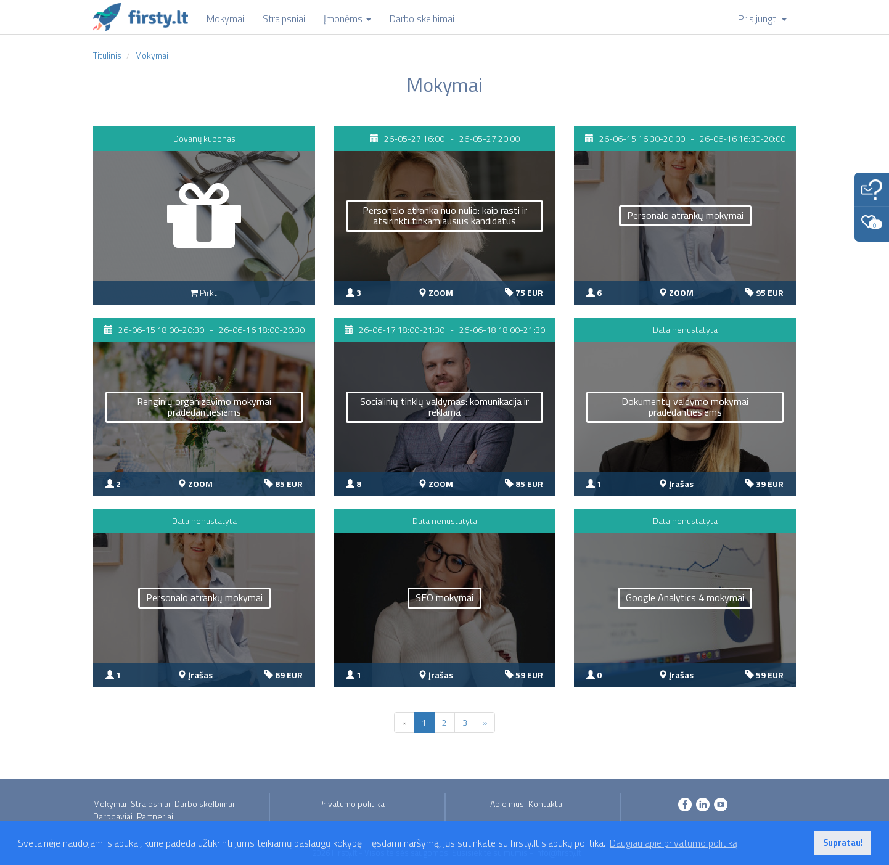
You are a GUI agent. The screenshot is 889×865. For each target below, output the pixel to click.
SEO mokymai (444, 597)
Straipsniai (150, 803)
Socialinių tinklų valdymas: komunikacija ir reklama (444, 407)
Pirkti (204, 292)
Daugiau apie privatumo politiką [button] (673, 842)
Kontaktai (546, 803)
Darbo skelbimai (204, 803)
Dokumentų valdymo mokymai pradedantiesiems (684, 407)
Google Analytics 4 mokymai (685, 597)
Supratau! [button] (843, 843)
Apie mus (507, 803)
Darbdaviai (113, 816)
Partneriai (155, 816)
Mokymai (109, 803)
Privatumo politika (351, 803)
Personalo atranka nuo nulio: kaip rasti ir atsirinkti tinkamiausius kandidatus (445, 216)
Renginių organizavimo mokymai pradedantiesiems (204, 407)
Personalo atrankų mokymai (685, 215)
